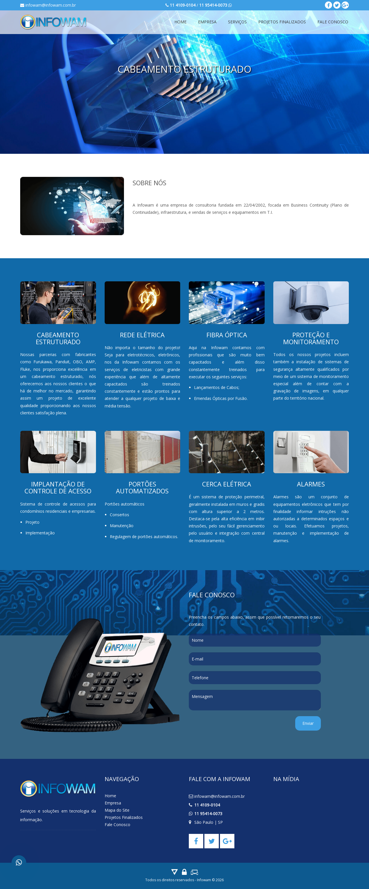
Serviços (237, 22)
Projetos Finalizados (282, 22)
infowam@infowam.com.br (48, 5)
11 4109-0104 (207, 805)
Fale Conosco (332, 22)
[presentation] (232, 727)
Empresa (207, 22)
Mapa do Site (117, 810)
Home (180, 22)
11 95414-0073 (208, 813)
